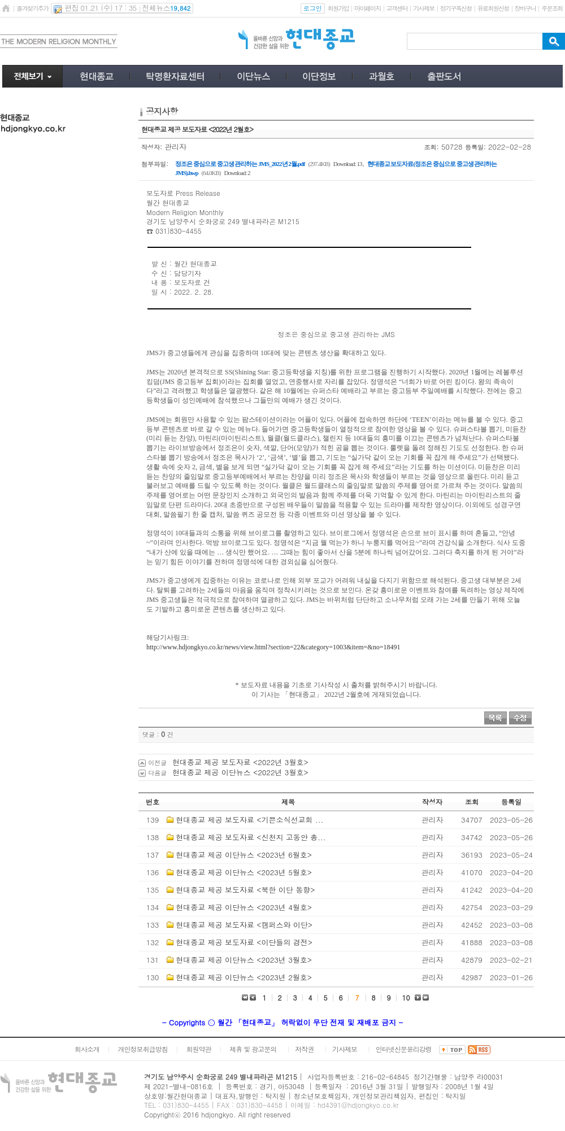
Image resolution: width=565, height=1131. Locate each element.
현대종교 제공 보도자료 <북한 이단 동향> (245, 889)
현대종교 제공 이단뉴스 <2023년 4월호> (244, 907)
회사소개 (87, 1049)
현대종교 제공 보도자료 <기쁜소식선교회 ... (249, 819)
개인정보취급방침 (143, 1049)
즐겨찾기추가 (32, 8)
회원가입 (338, 8)
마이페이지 (367, 8)
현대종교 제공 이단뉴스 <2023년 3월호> (244, 959)
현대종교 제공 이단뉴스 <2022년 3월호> (240, 772)
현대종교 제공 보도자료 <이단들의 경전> (244, 942)
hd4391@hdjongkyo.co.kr (358, 1105)
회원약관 (198, 1049)
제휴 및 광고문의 (252, 1049)
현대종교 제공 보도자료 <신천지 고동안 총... (250, 837)
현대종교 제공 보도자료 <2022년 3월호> (240, 762)
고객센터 (396, 8)
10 (406, 997)
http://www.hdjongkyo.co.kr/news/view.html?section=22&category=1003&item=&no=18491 (273, 647)
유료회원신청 (493, 8)
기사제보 (423, 8)
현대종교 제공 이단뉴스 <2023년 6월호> (244, 854)
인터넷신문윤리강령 (404, 1049)
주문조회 (551, 8)
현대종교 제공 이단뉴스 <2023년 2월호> (244, 977)
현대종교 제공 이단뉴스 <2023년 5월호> (244, 872)
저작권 (304, 1049)
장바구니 (525, 8)
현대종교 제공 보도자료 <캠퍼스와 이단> (244, 924)
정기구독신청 (456, 8)
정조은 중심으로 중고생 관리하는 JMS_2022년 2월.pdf (240, 163)
